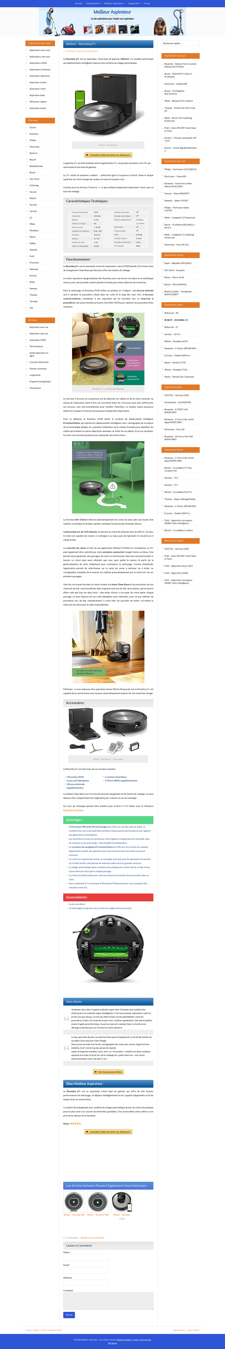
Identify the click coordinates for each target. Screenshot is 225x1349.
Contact (135, 1340)
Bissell (33, 159)
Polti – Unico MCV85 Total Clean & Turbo (180, 129)
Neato (33, 236)
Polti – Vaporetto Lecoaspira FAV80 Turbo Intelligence (178, 521)
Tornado (34, 301)
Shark (32, 282)
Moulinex (34, 230)
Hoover (33, 192)
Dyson (33, 127)
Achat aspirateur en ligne (39, 354)
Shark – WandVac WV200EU (177, 263)
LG (31, 217)
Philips (33, 140)
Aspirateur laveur (173, 449)
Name (67, 1252)
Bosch (32, 172)
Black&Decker (36, 166)
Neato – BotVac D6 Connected (179, 376)
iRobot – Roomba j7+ (176, 320)
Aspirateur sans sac (174, 55)
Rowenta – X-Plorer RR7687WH (180, 348)
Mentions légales (124, 1340)
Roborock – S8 (171, 313)
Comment (68, 1290)
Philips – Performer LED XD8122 (180, 169)
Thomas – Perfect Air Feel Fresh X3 (179, 109)
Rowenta (34, 133)
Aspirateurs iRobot (90, 51)
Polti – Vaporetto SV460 (176, 573)
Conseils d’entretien (39, 362)
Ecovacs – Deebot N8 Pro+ (177, 355)
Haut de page (145, 1340)
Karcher (33, 204)
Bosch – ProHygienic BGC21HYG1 (174, 92)
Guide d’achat (92, 3)
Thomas (33, 294)
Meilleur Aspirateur (113, 3)
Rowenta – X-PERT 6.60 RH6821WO (176, 411)
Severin (33, 275)
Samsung (34, 269)
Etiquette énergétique (40, 381)
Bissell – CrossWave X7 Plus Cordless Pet (178, 469)
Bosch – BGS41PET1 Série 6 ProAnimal (178, 75)
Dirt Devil (34, 179)
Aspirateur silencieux (40, 75)
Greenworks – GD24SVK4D (177, 402)
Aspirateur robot (74, 51)
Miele (32, 224)
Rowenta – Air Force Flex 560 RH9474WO (178, 438)
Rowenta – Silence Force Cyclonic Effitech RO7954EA (180, 65)
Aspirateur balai (173, 387)
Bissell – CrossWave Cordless (178, 530)
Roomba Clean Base (73, 810)
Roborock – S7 (171, 327)
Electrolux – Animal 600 (175, 83)
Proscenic (34, 262)
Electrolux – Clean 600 (175, 176)
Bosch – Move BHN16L (175, 284)
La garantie (35, 375)
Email (66, 1265)
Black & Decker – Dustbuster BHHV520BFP (178, 293)
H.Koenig (34, 185)
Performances (36, 346)
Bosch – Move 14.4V (174, 277)
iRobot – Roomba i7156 (122, 1205)
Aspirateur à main (173, 254)
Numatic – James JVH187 (176, 200)
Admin (112, 1343)
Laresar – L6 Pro (172, 334)
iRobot (33, 198)
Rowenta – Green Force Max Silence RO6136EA (178, 185)
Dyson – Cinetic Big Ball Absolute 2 (180, 149)
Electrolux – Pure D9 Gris (176, 244)
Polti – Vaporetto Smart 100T (178, 566)
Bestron (33, 153)
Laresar (33, 211)
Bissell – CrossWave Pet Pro (178, 492)
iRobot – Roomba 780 (74, 1203)
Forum (147, 3)
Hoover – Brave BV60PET (177, 193)
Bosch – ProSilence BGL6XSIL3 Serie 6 (179, 226)
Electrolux (35, 146)
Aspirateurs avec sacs (40, 50)
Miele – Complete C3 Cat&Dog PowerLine (179, 236)
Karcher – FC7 (171, 485)
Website (67, 1277)
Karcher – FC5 (171, 477)
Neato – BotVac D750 (175, 362)
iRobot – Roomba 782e (98, 1203)
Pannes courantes (38, 368)
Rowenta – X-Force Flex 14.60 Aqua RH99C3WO (179, 421)
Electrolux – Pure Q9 (174, 429)
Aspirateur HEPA (38, 340)
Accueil (78, 3)
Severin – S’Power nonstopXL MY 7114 (180, 139)
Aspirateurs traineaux (40, 69)
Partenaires (35, 388)
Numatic (33, 249)
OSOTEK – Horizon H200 (176, 395)
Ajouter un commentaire (92, 1237)
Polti (32, 256)
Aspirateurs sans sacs (40, 56)
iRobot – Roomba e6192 (176, 341)
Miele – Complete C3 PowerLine (179, 217)
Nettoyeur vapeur (174, 540)
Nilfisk (33, 243)
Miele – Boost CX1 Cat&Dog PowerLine (178, 119)
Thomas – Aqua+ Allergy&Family (179, 499)
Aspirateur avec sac (175, 161)
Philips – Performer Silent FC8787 (176, 209)
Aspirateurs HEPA (38, 63)
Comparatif (133, 3)
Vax (31, 307)
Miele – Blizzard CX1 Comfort (178, 101)
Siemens (33, 288)
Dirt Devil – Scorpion (174, 270)
